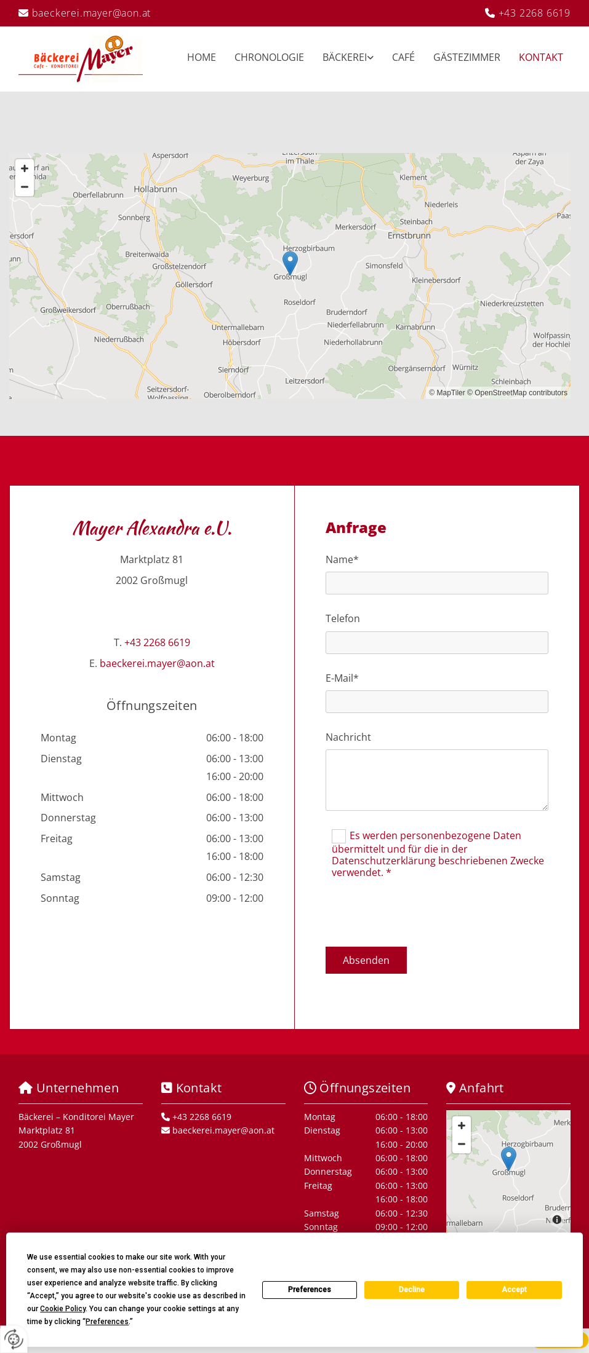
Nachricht (348, 737)
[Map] (290, 276)
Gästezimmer (466, 57)
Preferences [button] (107, 1321)
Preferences (309, 1289)
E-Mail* (342, 678)
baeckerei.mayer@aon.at (91, 13)
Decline (412, 1289)
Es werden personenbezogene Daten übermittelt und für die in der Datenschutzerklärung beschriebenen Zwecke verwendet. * (438, 854)
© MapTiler (447, 393)
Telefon (343, 619)
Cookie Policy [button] (63, 1308)
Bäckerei (345, 57)
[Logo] (80, 59)
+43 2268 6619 (535, 13)
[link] (339, 59)
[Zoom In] (24, 168)
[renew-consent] (14, 1339)
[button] (290, 263)
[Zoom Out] (24, 187)
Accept (514, 1289)
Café (403, 57)
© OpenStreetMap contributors (517, 393)
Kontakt (541, 57)
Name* (342, 560)
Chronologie (269, 57)
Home (201, 57)
